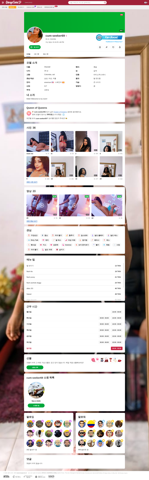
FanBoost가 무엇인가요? (114, 42)
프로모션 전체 (31, 7)
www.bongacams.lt (22, 473)
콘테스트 (39, 7)
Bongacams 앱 (50, 7)
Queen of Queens (60, 112)
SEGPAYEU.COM (51, 473)
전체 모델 (4, 7)
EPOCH (44, 473)
